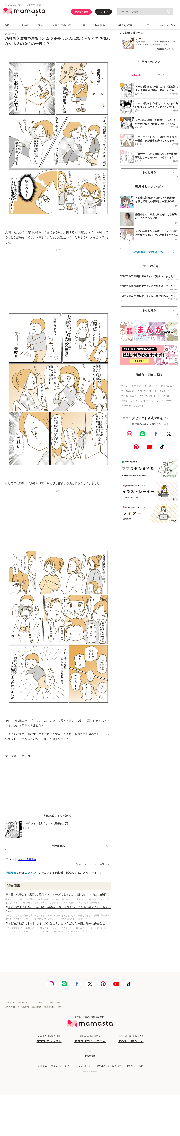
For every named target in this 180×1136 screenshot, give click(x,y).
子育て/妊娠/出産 (61, 25)
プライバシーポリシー (61, 1066)
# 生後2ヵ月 (167, 385)
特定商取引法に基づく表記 (109, 1066)
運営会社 (130, 1066)
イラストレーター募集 (53, 1002)
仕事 (82, 25)
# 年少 (134, 400)
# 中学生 (126, 405)
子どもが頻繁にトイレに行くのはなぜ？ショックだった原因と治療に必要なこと (58, 923)
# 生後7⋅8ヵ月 (128, 395)
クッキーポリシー (84, 1066)
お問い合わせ (10, 1002)
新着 (7, 25)
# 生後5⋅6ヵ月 (162, 390)
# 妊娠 (124, 385)
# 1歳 (166, 395)
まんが (145, 25)
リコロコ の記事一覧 (166, 49)
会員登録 (10, 872)
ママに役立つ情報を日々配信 (49, 1039)
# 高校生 (139, 405)
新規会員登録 (81, 12)
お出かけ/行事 (124, 25)
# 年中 (144, 400)
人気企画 (24, 25)
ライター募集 (37, 1002)
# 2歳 (124, 400)
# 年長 (155, 400)
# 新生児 (136, 385)
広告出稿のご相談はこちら (149, 252)
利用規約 (42, 1066)
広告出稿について (23, 1002)
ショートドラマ (166, 25)
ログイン (103, 12)
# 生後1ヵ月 (151, 385)
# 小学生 (166, 400)
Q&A (141, 1066)
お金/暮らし (101, 25)
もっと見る (149, 172)
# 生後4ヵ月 (144, 390)
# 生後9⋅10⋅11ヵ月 (150, 395)
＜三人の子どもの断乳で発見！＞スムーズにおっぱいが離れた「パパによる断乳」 (59, 894)
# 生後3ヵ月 (127, 390)
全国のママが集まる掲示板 (90, 1039)
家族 (40, 25)
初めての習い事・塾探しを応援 (130, 1039)
